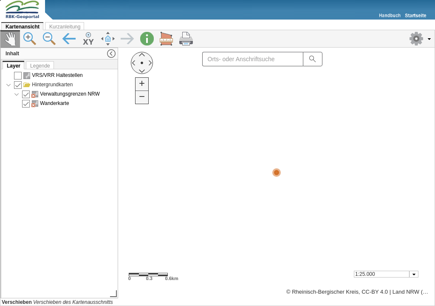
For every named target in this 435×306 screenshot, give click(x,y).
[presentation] (59, 183)
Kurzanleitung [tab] (64, 27)
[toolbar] (217, 39)
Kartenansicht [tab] (23, 27)
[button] (420, 38)
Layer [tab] (13, 66)
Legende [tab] (40, 66)
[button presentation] (413, 274)
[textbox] (382, 274)
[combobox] (386, 274)
